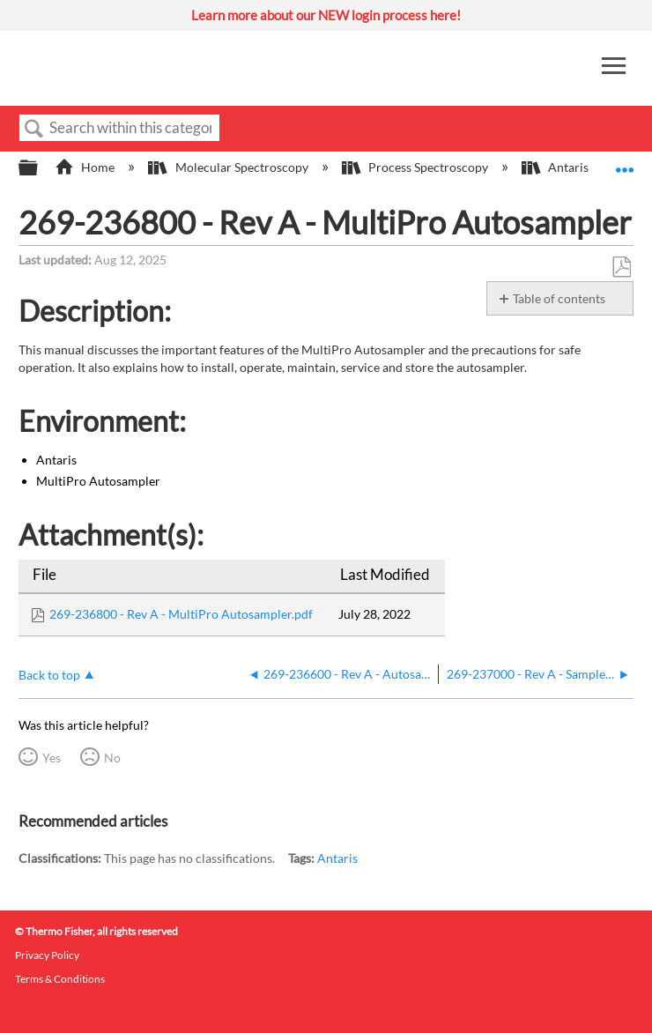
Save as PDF (621, 267)
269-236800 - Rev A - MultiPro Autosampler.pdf (181, 613)
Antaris (337, 858)
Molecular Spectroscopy (229, 167)
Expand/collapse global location (624, 163)
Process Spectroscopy (416, 167)
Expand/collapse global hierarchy (39, 168)
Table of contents (559, 298)
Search (34, 129)
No (112, 757)
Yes (51, 757)
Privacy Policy (47, 955)
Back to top (49, 674)
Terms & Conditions (60, 978)
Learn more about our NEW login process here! (326, 15)
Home (86, 167)
